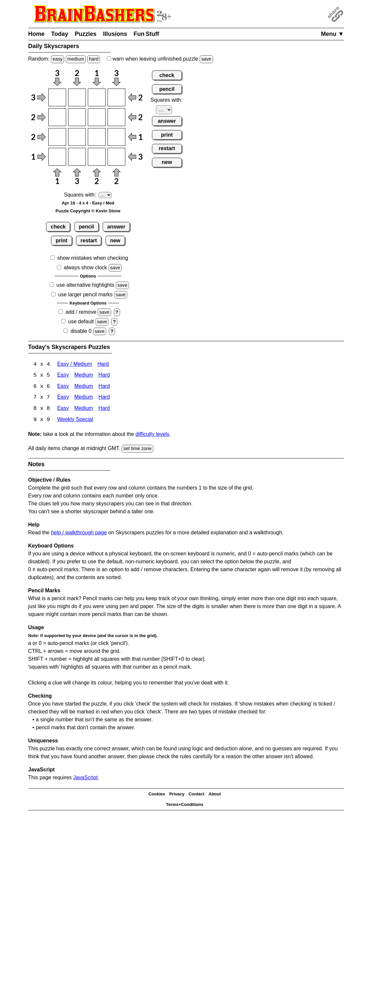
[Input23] (97, 117)
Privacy (176, 794)
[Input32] (77, 137)
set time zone (137, 449)
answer (116, 226)
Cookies (156, 794)
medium (75, 59)
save (206, 59)
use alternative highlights (85, 285)
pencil (86, 226)
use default (81, 321)
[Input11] (57, 97)
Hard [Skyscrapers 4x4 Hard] (103, 364)
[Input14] (116, 97)
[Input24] (116, 117)
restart (89, 240)
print (61, 240)
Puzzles (85, 34)
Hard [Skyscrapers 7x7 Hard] (104, 398)
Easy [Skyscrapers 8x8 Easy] (63, 409)
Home (36, 34)
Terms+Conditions (185, 805)
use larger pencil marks (85, 294)
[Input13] (97, 97)
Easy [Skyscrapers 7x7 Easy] (63, 398)
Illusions (115, 34)
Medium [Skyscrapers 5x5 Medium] (83, 376)
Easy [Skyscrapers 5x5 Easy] (63, 376)
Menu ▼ (332, 34)
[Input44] (116, 157)
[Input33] (97, 137)
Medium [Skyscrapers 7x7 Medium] (83, 398)
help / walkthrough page (79, 533)
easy (57, 59)
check (58, 226)
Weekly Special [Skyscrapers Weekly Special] (75, 420)
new (115, 240)
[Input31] (57, 137)
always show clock (85, 267)
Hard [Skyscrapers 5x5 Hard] (104, 376)
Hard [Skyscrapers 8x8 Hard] (104, 409)
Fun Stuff (146, 34)
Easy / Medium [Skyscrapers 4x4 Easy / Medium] (74, 364)
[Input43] (97, 157)
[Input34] (116, 137)
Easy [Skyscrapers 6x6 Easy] (63, 387)
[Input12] (77, 97)
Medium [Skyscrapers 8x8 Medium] (83, 409)
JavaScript (85, 778)
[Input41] (57, 157)
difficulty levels (152, 435)
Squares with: (80, 195)
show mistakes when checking (92, 258)
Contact (196, 794)
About (215, 794)
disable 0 (80, 331)
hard (93, 59)
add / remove (80, 312)
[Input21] (57, 117)
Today (59, 34)
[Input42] (77, 157)
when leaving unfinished (160, 59)
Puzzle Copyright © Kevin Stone (88, 210)
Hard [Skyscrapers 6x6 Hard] (104, 387)
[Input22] (77, 117)
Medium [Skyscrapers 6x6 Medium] (83, 387)
